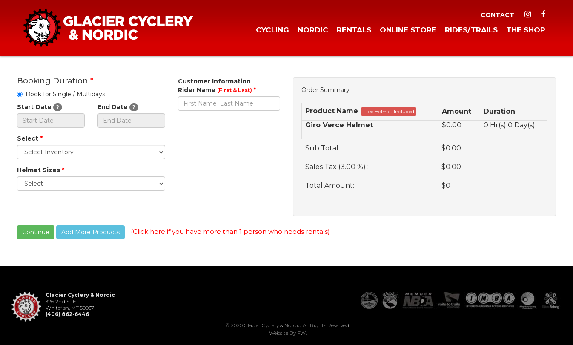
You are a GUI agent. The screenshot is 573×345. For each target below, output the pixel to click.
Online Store (408, 30)
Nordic (313, 30)
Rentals (354, 30)
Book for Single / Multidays (61, 94)
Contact (497, 15)
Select (30, 138)
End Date (117, 107)
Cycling (272, 30)
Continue (35, 232)
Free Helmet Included (388, 111)
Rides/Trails (471, 30)
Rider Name (217, 90)
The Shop (525, 30)
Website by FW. (288, 333)
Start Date (39, 107)
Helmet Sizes (40, 170)
